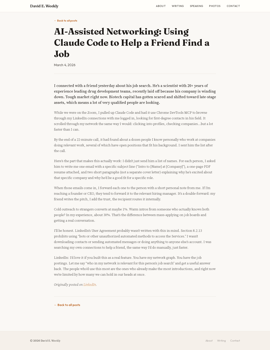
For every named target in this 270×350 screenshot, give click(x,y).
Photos (214, 6)
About (161, 6)
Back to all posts (65, 20)
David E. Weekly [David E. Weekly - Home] (44, 6)
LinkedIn (89, 284)
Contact (233, 6)
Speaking (196, 6)
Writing (178, 6)
